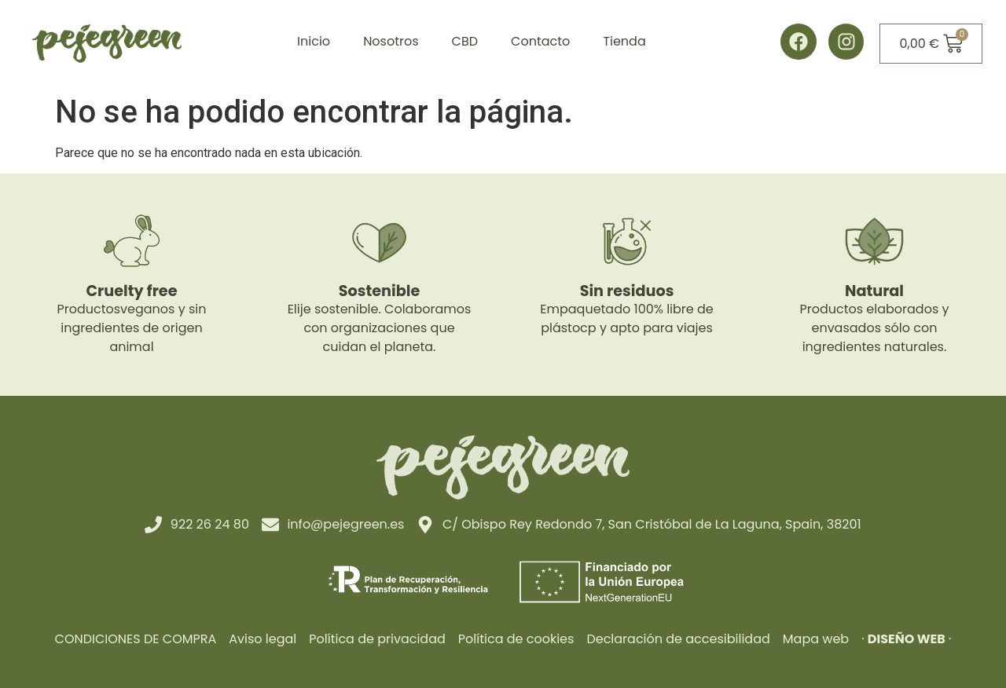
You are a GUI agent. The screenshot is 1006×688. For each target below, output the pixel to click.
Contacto (540, 41)
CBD (465, 41)
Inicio (313, 41)
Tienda (624, 41)
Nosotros (390, 41)
